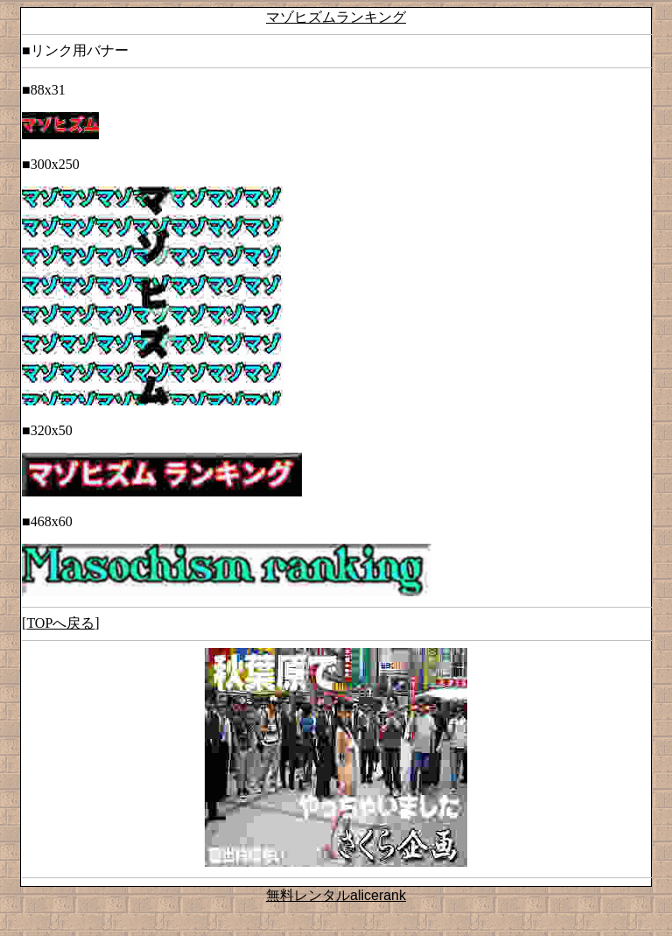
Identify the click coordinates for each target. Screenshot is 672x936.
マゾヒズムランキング (336, 17)
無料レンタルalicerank (336, 895)
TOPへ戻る (60, 623)
